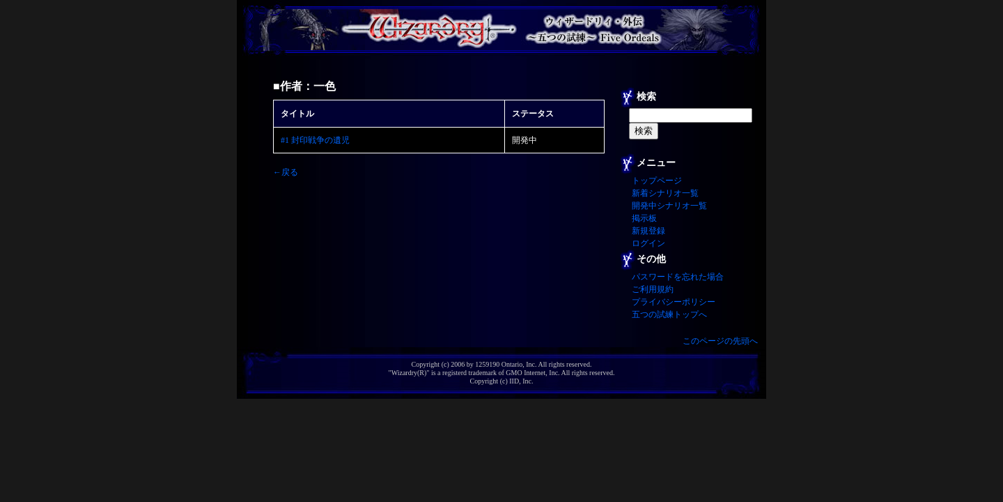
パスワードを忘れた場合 (678, 277)
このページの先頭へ (720, 341)
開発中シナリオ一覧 (669, 206)
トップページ (657, 180)
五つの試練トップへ (669, 314)
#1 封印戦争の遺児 (315, 140)
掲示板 (644, 218)
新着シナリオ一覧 (665, 193)
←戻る (285, 172)
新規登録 (648, 231)
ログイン (648, 243)
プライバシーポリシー (673, 302)
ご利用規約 (653, 289)
